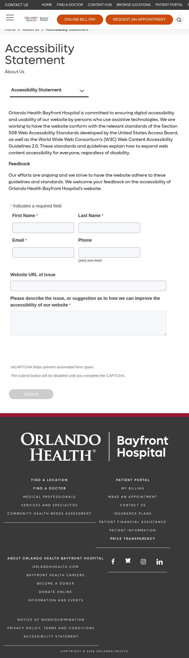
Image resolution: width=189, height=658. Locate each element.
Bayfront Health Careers (56, 575)
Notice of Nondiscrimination (51, 620)
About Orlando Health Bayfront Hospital (55, 558)
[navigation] (94, 5)
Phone (85, 240)
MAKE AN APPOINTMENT (133, 497)
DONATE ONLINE (55, 592)
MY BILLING (132, 488)
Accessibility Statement (36, 90)
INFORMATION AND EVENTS (56, 600)
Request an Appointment (139, 19)
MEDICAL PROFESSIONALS (49, 497)
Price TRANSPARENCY (133, 539)
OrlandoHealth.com (55, 567)
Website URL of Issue (32, 274)
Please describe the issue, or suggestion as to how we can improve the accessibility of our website (85, 301)
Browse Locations (134, 4)
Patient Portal (169, 4)
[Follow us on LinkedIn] (160, 562)
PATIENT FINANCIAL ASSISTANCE (133, 522)
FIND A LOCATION (49, 480)
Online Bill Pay (80, 19)
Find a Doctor (70, 4)
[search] (179, 20)
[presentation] (46, 351)
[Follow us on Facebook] (113, 562)
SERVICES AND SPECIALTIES (49, 505)
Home (47, 4)
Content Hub (100, 4)
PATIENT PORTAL (133, 480)
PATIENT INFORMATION (133, 530)
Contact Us (16, 4)
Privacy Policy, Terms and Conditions (51, 628)
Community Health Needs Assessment (49, 514)
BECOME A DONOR (55, 584)
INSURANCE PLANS (133, 514)
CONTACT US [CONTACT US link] (133, 505)
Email (18, 240)
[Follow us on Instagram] (144, 562)
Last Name (89, 215)
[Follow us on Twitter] (128, 561)
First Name (23, 215)
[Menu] (10, 20)
